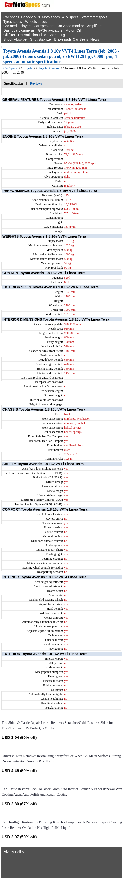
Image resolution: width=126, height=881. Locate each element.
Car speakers (44, 26)
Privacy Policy (13, 852)
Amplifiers (94, 26)
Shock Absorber (15, 39)
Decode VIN (30, 17)
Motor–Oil (73, 30)
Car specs (11, 17)
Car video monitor (70, 26)
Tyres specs (12, 22)
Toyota (28, 68)
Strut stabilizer (41, 39)
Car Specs (10, 68)
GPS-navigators (50, 30)
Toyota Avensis (48, 68)
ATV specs (70, 17)
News (94, 39)
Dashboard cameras (19, 30)
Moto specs (51, 17)
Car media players (17, 26)
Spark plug (56, 35)
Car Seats (80, 39)
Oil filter (9, 35)
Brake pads (63, 39)
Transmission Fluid (31, 35)
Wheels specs (36, 22)
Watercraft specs (95, 17)
